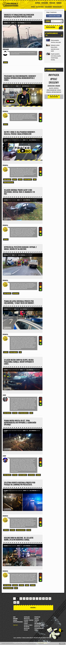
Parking (58, 3)
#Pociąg (28, 530)
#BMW (34, 179)
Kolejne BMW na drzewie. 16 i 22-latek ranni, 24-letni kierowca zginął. (18, 539)
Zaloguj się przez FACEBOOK (54, 16)
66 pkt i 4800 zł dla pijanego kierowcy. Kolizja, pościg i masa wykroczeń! (19, 133)
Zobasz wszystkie (54, 97)
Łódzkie (36, 630)
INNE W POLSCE (27, 619)
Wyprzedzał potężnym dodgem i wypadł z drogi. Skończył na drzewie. (20, 248)
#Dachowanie (16, 293)
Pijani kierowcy (48, 7)
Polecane (52, 3)
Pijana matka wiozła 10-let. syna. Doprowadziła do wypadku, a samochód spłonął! (20, 423)
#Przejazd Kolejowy (20, 530)
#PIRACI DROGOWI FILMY (8, 182)
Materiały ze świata (28, 625)
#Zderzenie (6, 530)
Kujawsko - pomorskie (28, 620)
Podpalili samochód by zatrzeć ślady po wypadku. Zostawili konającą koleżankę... (56, 56)
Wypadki (33, 7)
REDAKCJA (5, 111)
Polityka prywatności (18, 622)
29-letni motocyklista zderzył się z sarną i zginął (56, 41)
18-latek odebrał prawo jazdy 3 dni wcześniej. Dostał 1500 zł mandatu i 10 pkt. (19, 192)
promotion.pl (19, 638)
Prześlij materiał (50, 27)
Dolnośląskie (27, 617)
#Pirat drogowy (7, 179)
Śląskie (35, 622)
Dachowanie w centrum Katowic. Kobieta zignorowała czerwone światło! (55, 48)
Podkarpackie (37, 617)
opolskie (26, 630)
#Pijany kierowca (27, 179)
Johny (4, 456)
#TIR (20, 352)
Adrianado (6, 49)
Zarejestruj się (53, 12)
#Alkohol (6, 352)
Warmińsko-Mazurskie (39, 625)
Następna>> (33, 608)
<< (14, 599)
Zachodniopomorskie (38, 629)
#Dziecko (38, 475)
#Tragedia (33, 585)
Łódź (14, 86)
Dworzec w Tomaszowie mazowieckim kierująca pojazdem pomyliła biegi (19, 15)
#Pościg (20, 179)
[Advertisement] (22, 69)
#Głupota (51, 88)
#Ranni (27, 585)
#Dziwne (5, 62)
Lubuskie (26, 624)
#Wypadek (6, 239)
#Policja (5, 124)
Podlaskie (36, 619)
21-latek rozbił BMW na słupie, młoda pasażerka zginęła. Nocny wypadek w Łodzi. (19, 362)
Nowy (14, 617)
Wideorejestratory (57, 7)
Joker (4, 395)
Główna (37, 3)
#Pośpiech (56, 88)
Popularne (44, 3)
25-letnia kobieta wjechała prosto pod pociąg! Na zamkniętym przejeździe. (19, 484)
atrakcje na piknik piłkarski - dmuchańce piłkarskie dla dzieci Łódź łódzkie (36, 638)
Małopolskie (26, 629)
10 (46, 599)
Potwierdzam (62, 643)
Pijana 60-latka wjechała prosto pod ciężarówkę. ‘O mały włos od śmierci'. (19, 302)
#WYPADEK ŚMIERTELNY (23, 413)
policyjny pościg (40, 7)
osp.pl (14, 638)
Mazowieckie (26, 627)
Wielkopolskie (37, 627)
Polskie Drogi (10, 86)
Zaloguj (47, 12)
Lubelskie (26, 622)
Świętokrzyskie (37, 624)
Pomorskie (36, 620)
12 (14, 603)
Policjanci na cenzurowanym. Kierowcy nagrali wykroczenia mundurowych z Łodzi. (20, 78)
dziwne (9, 22)
